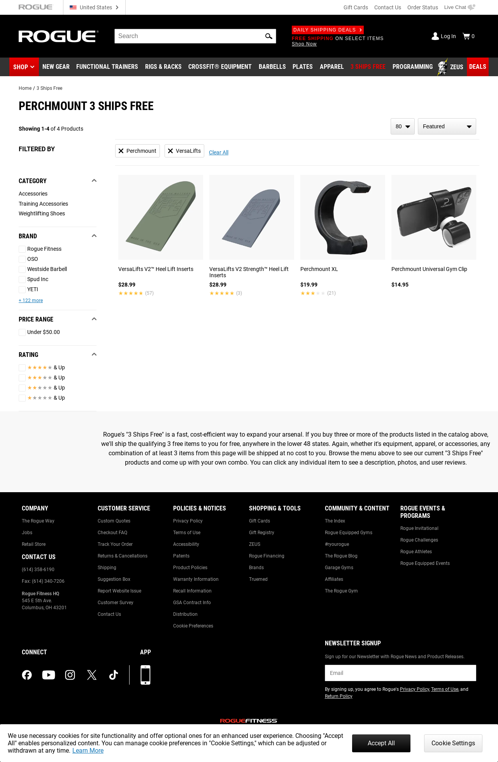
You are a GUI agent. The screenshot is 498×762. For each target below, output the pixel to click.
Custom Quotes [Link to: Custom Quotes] (114, 521)
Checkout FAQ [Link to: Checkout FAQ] (112, 532)
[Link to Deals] (478, 67)
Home (25, 88)
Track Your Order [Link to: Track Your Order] (115, 544)
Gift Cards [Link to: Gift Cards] (259, 521)
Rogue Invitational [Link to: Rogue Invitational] (419, 528)
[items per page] (403, 126)
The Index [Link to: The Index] (335, 521)
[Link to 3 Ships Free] (368, 67)
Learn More (87, 750)
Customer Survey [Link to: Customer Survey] (115, 602)
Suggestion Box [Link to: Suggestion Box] (114, 579)
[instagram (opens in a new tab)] (70, 675)
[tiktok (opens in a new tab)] (113, 675)
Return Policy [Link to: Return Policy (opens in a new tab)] (338, 696)
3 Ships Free (49, 88)
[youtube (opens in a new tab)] (48, 675)
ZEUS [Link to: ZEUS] (254, 544)
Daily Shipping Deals (327, 30)
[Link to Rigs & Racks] (163, 67)
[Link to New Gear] (56, 67)
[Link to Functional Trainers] (107, 67)
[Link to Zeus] (451, 67)
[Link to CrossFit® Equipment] (220, 67)
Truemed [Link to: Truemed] (258, 579)
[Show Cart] (468, 36)
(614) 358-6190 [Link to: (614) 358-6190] (38, 569)
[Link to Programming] (412, 67)
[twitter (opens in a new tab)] (92, 675)
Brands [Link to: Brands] (256, 567)
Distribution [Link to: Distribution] (185, 614)
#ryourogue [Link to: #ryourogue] (337, 544)
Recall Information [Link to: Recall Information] (192, 591)
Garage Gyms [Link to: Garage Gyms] (339, 567)
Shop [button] (20, 67)
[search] (195, 36)
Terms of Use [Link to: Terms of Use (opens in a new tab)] (444, 689)
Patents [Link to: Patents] (181, 556)
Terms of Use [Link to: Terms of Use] (186, 532)
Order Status (422, 7)
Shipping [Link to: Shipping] (107, 567)
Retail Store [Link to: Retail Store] (34, 544)
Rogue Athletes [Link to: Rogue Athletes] (416, 551)
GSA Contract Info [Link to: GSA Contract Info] (192, 602)
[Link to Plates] (302, 67)
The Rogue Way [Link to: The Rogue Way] (38, 521)
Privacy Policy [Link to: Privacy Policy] (188, 521)
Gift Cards (356, 7)
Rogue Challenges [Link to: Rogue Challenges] (419, 540)
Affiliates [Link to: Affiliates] (334, 579)
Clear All (218, 152)
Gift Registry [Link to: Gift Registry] (261, 532)
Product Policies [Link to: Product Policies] (190, 567)
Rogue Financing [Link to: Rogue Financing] (266, 556)
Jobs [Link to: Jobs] (27, 532)
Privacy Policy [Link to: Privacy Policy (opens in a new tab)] (414, 689)
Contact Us (387, 7)
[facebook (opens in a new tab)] (27, 675)
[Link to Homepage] (59, 36)
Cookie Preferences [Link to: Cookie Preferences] (193, 626)
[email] (400, 673)
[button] (268, 36)
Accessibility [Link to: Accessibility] (186, 544)
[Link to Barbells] (272, 67)
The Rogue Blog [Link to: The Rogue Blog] (341, 556)
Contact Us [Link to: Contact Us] (109, 614)
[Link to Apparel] (331, 67)
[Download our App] (145, 675)
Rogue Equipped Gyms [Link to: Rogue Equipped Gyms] (348, 532)
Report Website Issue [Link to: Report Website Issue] (119, 591)
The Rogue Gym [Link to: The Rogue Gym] (341, 591)
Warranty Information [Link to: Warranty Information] (196, 579)
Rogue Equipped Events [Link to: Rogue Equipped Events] (425, 563)
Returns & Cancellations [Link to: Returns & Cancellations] (122, 556)
